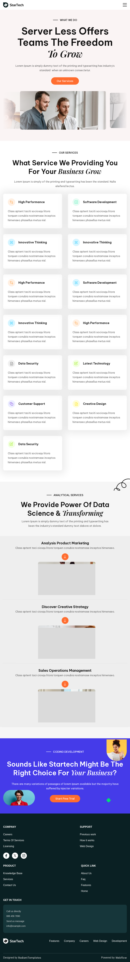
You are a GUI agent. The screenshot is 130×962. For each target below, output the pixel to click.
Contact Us (9, 885)
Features (86, 885)
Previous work (88, 834)
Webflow (121, 957)
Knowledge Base (12, 873)
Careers (7, 834)
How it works (87, 840)
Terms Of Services (13, 840)
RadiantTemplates (29, 957)
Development (119, 941)
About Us (86, 873)
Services (8, 879)
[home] (14, 5)
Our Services (65, 81)
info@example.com (16, 926)
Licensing (8, 846)
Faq (83, 879)
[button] (125, 5)
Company (69, 941)
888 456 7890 (13, 916)
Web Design (87, 846)
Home (84, 891)
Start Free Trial (65, 798)
